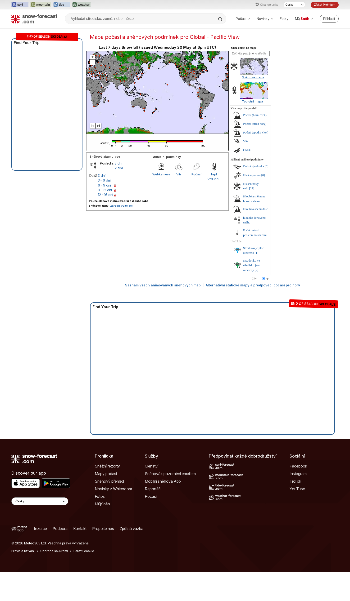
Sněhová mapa (253, 77)
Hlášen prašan (251, 175)
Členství (151, 466)
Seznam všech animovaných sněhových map (163, 285)
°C (257, 279)
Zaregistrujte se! (121, 205)
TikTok (295, 481)
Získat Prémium (324, 4)
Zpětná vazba (131, 528)
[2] (256, 270)
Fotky (284, 19)
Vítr (178, 174)
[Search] (220, 18)
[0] (266, 166)
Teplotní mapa (252, 101)
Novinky (265, 19)
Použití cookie (83, 551)
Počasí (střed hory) (254, 123)
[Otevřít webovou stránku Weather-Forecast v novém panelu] (81, 5)
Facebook (298, 466)
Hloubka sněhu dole (255, 209)
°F (267, 279)
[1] (256, 252)
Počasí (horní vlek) (255, 115)
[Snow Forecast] (34, 18)
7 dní (119, 168)
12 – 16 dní (105, 195)
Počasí (243, 19)
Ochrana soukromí (54, 551)
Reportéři (152, 488)
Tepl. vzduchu (214, 176)
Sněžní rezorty (107, 466)
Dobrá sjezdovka (253, 166)
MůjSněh (102, 504)
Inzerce (40, 528)
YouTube (297, 488)
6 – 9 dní (104, 185)
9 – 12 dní (105, 190)
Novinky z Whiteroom (113, 488)
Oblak (247, 150)
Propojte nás (103, 528)
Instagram (298, 473)
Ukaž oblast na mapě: (244, 47)
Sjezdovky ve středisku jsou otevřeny (251, 265)
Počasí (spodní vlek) (255, 132)
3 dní (118, 163)
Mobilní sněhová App (163, 481)
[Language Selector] (39, 501)
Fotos (100, 496)
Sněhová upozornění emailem (170, 473)
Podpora (60, 528)
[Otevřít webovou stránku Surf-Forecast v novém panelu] (19, 5)
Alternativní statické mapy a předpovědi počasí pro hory (253, 285)
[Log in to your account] (329, 19)
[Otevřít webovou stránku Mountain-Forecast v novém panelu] (40, 5)
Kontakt (79, 528)
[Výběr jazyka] (294, 4)
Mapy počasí (106, 473)
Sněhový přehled (109, 481)
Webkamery (161, 174)
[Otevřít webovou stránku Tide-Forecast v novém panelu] (61, 5)
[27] (251, 188)
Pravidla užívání (23, 551)
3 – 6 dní (104, 180)
